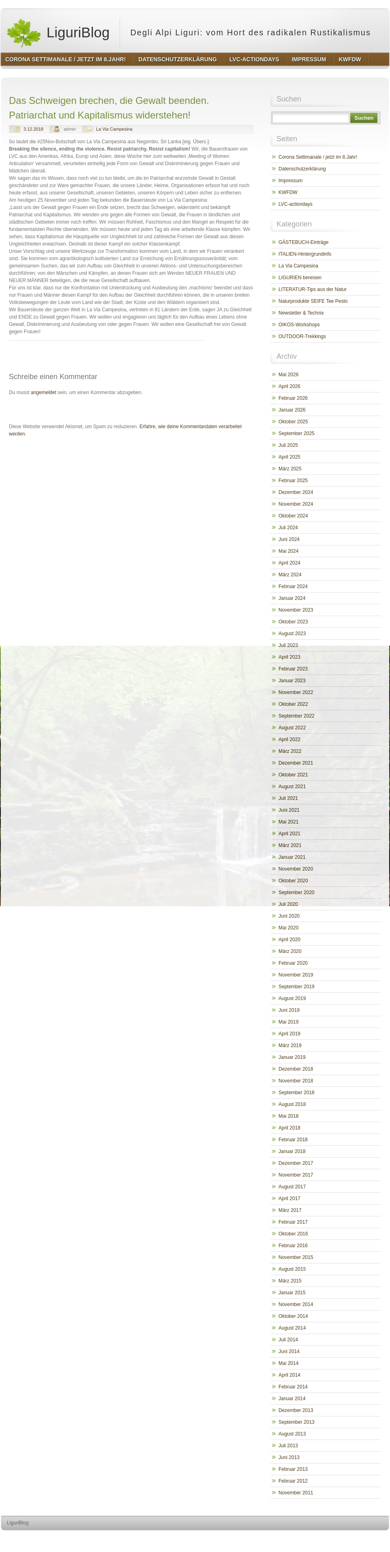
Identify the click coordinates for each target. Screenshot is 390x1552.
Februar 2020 (293, 963)
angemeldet (43, 392)
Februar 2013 (293, 1469)
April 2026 (289, 386)
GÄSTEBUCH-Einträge (303, 242)
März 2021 (290, 845)
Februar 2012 (293, 1481)
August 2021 (292, 786)
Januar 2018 (292, 1151)
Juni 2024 (289, 539)
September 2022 (297, 716)
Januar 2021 (292, 857)
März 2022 (290, 751)
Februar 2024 (293, 586)
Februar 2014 (293, 1387)
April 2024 (289, 563)
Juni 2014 (289, 1351)
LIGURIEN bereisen (300, 277)
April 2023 (289, 657)
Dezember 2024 (296, 492)
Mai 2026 (288, 374)
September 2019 (297, 986)
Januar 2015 (292, 1292)
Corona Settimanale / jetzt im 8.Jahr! (318, 157)
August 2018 (292, 1104)
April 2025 (289, 457)
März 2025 (290, 469)
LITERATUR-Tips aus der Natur (313, 289)
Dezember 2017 (296, 1163)
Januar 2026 (292, 410)
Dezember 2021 (296, 763)
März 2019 (290, 1045)
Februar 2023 (293, 669)
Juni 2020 (289, 916)
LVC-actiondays (296, 204)
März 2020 (290, 951)
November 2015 (296, 1257)
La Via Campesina (114, 129)
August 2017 (292, 1187)
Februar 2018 (293, 1139)
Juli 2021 (288, 798)
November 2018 (296, 1081)
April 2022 (289, 739)
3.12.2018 (33, 129)
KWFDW (288, 192)
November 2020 (296, 869)
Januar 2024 (292, 598)
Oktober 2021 (293, 775)
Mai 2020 (288, 928)
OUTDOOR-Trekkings (302, 336)
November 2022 (296, 692)
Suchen (363, 118)
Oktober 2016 (293, 1234)
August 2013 (292, 1434)
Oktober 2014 (293, 1316)
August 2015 (292, 1269)
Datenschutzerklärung (302, 169)
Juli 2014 (288, 1340)
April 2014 (289, 1375)
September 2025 (297, 433)
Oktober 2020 (293, 881)
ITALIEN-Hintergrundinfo (305, 254)
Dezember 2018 (296, 1069)
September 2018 (297, 1092)
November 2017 (296, 1175)
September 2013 (297, 1422)
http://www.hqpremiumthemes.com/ (357, 1538)
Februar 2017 (293, 1222)
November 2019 (296, 975)
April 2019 (289, 1034)
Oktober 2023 (293, 622)
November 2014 (296, 1304)
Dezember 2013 (296, 1410)
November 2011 (296, 1493)
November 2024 (296, 504)
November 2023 (296, 610)
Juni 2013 (289, 1457)
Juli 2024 (288, 527)
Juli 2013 (288, 1446)
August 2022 (292, 728)
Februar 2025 (293, 480)
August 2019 (292, 998)
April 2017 (289, 1198)
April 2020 (289, 939)
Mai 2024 (288, 551)
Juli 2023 (288, 645)
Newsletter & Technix (301, 313)
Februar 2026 (293, 398)
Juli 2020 (288, 904)
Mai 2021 (288, 822)
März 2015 (290, 1281)
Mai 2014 (288, 1363)
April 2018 (289, 1128)
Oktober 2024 (293, 516)
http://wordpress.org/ (298, 1538)
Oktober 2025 (293, 422)
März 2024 (290, 575)
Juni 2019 (289, 1010)
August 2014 (292, 1328)
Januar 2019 (292, 1057)
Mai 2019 (288, 1022)
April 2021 (289, 833)
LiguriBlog (57, 32)
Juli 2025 (288, 445)
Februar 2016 (293, 1245)
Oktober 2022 (293, 704)
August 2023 (292, 633)
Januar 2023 (292, 680)
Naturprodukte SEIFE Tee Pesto (313, 301)
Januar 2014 (292, 1398)
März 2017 (290, 1210)
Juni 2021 (289, 810)
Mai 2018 (288, 1116)
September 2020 (297, 892)
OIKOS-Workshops (299, 325)
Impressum (290, 180)
